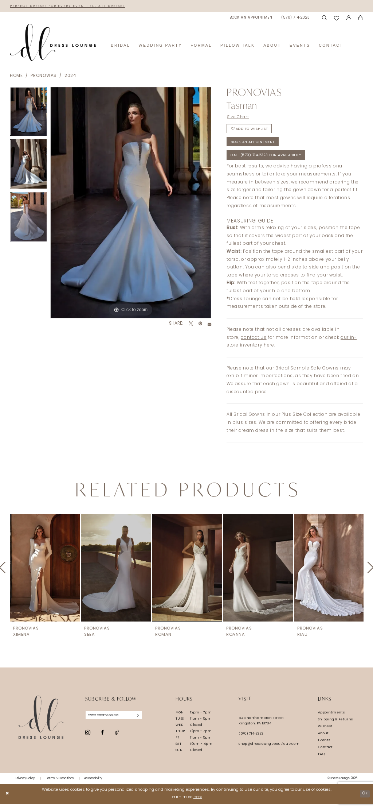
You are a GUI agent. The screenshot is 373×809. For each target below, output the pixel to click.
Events (324, 745)
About (323, 738)
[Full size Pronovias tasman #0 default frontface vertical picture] (131, 203)
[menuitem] (252, 18)
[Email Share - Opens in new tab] (209, 324)
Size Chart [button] (239, 118)
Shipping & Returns (335, 724)
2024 (70, 76)
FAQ (321, 759)
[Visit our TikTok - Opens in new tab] (117, 739)
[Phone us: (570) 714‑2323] (296, 18)
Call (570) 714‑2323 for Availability (271, 160)
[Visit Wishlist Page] (336, 18)
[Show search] (324, 18)
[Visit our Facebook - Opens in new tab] (102, 738)
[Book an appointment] (252, 18)
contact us (253, 343)
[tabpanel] (28, 113)
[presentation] (45, 573)
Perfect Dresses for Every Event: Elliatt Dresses (73, 6)
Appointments (331, 717)
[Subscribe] (144, 721)
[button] (349, 18)
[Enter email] (117, 721)
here (197, 802)
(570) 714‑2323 (251, 739)
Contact (325, 752)
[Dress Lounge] (41, 722)
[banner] (53, 43)
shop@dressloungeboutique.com (269, 749)
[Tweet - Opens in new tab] (191, 324)
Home (16, 76)
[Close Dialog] (7, 799)
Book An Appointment (254, 146)
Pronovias (43, 76)
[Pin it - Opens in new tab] (200, 324)
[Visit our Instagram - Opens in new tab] (87, 739)
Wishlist (325, 731)
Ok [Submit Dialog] (364, 799)
